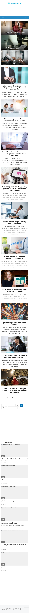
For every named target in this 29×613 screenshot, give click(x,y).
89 (7, 407)
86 (17, 405)
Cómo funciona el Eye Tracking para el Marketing (14, 222)
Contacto (20, 608)
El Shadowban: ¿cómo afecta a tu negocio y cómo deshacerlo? (14, 356)
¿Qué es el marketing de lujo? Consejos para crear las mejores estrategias (14, 390)
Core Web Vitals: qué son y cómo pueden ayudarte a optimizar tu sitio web (14, 154)
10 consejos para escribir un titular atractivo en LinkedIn (14, 120)
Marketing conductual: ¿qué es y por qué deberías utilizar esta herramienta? (14, 188)
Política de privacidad (7, 610)
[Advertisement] (13, 10)
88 (3, 407)
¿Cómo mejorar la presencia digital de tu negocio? (14, 257)
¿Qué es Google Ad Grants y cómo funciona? (14, 323)
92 (15, 407)
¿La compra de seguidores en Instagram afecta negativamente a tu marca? (14, 88)
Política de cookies (17, 610)
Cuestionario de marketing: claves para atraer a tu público (14, 290)
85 (13, 405)
